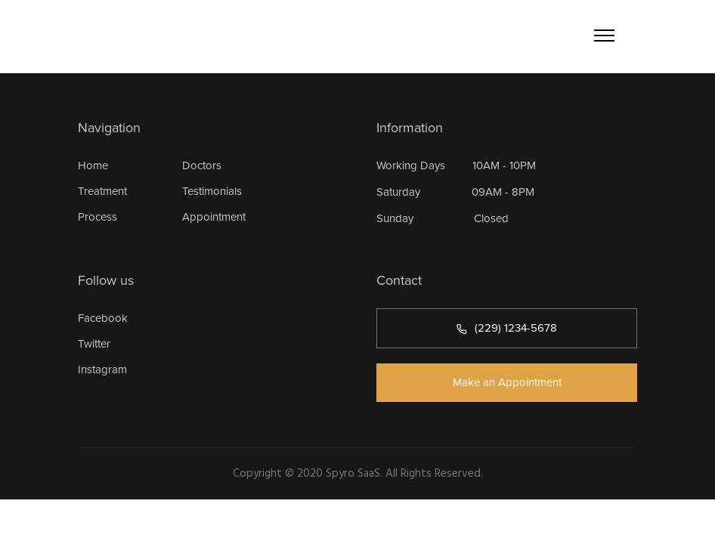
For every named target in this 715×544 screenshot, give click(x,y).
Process (97, 217)
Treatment (102, 191)
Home (93, 165)
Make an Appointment (507, 382)
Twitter (94, 344)
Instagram (102, 369)
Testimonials (212, 191)
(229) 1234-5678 (507, 328)
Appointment (214, 217)
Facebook (103, 318)
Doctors (201, 165)
